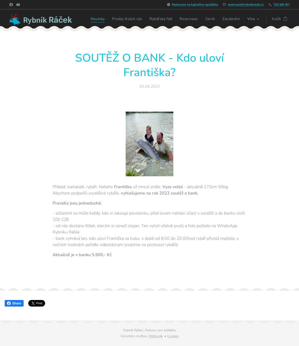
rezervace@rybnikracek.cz (246, 4)
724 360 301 (282, 4)
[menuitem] (93, 19)
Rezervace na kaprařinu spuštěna (195, 4)
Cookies (173, 336)
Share (14, 303)
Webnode (156, 336)
